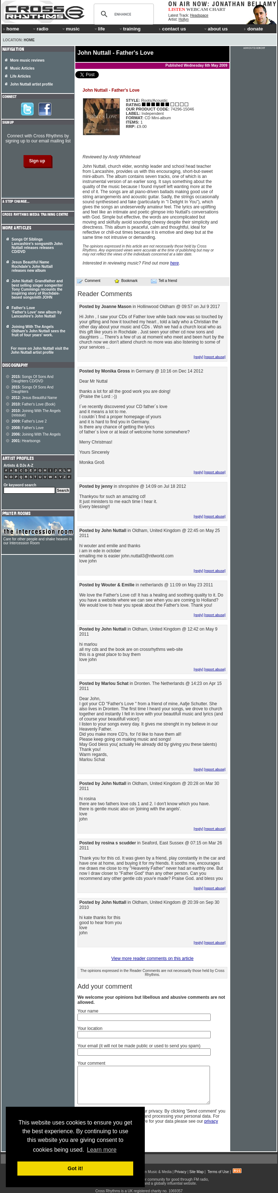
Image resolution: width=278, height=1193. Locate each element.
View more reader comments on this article (152, 958)
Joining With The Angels (36, 434)
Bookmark (126, 280)
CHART (217, 9)
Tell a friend (164, 280)
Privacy (180, 1172)
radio (40, 29)
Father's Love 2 (29, 421)
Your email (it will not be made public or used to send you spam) (139, 1045)
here (174, 263)
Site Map (196, 1172)
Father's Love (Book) (33, 404)
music (71, 29)
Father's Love (28, 428)
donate (253, 29)
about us (215, 29)
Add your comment (104, 986)
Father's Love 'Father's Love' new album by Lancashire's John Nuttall (37, 312)
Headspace (199, 15)
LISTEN (176, 9)
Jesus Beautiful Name (34, 398)
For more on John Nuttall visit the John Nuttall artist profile (39, 350)
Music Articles (22, 68)
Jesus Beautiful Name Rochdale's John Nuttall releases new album (32, 266)
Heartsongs (26, 441)
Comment (88, 280)
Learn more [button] (102, 1150)
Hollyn (183, 19)
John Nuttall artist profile (31, 84)
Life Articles (20, 76)
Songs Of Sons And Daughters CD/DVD (33, 379)
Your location (89, 1028)
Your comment (91, 1063)
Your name (87, 1011)
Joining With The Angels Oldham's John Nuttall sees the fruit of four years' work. (39, 331)
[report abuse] (215, 357)
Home (29, 40)
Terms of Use (218, 1172)
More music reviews (27, 60)
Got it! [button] (75, 1168)
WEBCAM (197, 9)
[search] (122, 14)
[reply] (198, 357)
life (99, 29)
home (11, 29)
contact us (172, 29)
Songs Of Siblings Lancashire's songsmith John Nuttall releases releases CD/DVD (37, 245)
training (129, 29)
